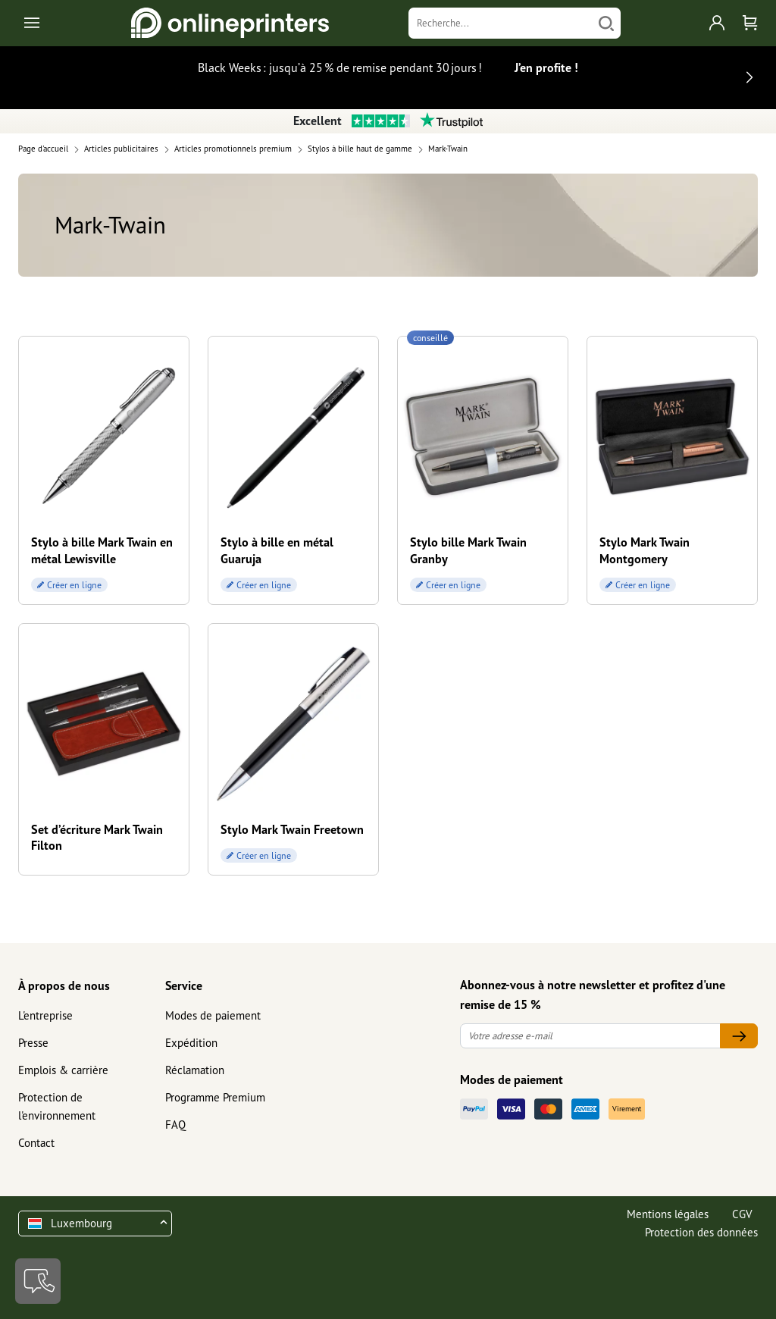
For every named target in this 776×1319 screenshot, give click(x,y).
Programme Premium (215, 1097)
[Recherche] (500, 23)
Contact (36, 1143)
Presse (33, 1042)
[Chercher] (606, 23)
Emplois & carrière (63, 1070)
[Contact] (38, 1281)
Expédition (191, 1042)
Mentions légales (668, 1214)
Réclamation (194, 1070)
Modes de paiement (213, 1015)
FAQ (175, 1124)
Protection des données (701, 1232)
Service (183, 985)
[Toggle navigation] (33, 23)
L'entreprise (45, 1015)
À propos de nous (64, 985)
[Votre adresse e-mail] (590, 1035)
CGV (742, 1214)
